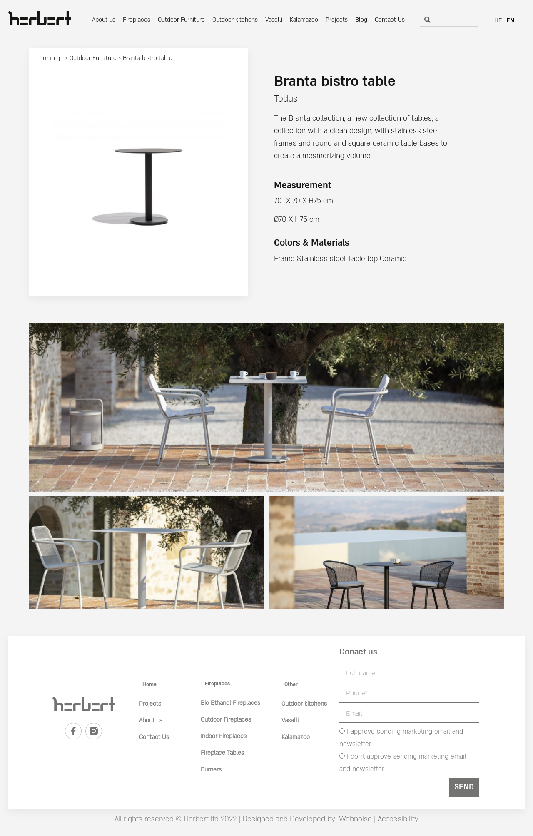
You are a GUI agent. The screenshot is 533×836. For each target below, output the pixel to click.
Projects (337, 20)
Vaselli (273, 20)
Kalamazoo (304, 20)
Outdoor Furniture (181, 20)
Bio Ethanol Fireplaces (230, 703)
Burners (211, 770)
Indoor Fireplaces (224, 736)
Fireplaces (136, 20)
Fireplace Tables (222, 753)
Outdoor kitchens (235, 20)
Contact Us (390, 20)
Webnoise (354, 819)
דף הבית (52, 58)
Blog (361, 20)
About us (103, 20)
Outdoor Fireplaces (226, 720)
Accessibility (398, 819)
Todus (285, 99)
